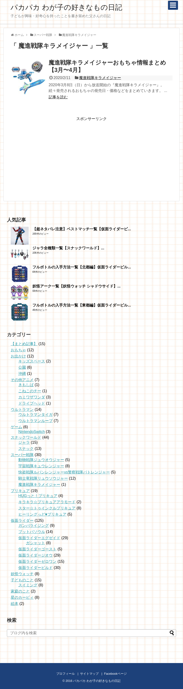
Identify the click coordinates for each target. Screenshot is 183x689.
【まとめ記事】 (24, 344)
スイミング (27, 585)
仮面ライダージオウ (35, 555)
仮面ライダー (22, 520)
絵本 (14, 604)
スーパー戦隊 (22, 455)
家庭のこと (20, 591)
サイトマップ (89, 673)
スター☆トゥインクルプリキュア (47, 508)
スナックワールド (26, 437)
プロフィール (65, 673)
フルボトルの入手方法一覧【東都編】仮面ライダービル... (81, 305)
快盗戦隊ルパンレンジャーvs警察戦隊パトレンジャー (64, 472)
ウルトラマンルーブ (35, 421)
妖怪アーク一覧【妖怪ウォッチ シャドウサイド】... (76, 286)
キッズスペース (31, 361)
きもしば (26, 385)
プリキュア (20, 491)
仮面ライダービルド (35, 568)
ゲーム (16, 427)
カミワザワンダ (31, 397)
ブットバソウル (31, 532)
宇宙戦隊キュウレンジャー (41, 466)
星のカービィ (22, 597)
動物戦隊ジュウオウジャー (41, 460)
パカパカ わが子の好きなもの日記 (66, 7)
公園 (22, 367)
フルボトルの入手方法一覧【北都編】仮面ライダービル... (81, 267)
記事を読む (58, 97)
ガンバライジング (33, 525)
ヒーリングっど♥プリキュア (42, 514)
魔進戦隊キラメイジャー (100, 78)
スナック (26, 449)
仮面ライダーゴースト (37, 549)
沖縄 (22, 374)
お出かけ (18, 356)
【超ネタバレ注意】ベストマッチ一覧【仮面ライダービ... (81, 229)
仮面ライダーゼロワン (37, 561)
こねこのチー (29, 391)
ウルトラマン (22, 409)
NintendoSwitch (31, 432)
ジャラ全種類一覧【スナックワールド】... (68, 248)
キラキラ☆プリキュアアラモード (47, 502)
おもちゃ (18, 350)
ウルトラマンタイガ (35, 414)
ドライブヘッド (31, 403)
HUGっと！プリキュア (37, 496)
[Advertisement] (91, 154)
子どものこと (22, 580)
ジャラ (24, 442)
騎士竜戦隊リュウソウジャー (43, 478)
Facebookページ (115, 673)
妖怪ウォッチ (22, 574)
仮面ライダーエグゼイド (39, 538)
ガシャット (35, 543)
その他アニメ (22, 380)
